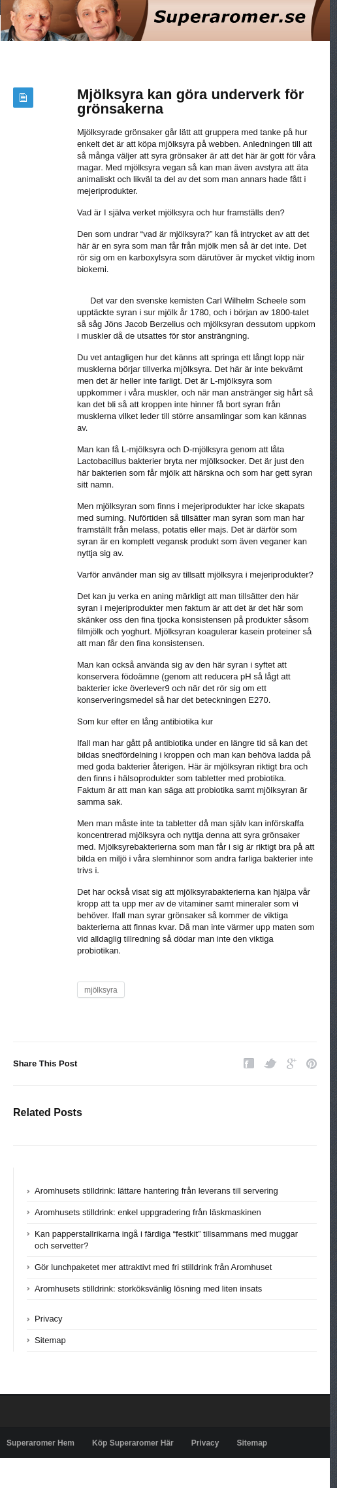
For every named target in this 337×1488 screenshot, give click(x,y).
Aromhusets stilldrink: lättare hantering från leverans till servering (156, 1191)
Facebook (249, 1063)
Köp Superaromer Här (133, 1443)
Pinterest (311, 1063)
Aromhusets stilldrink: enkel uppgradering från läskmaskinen (148, 1212)
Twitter (270, 1063)
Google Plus (292, 1063)
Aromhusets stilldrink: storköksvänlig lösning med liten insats (148, 1289)
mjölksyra (101, 990)
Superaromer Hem (40, 1443)
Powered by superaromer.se (55, 1473)
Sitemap (50, 1340)
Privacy (49, 1319)
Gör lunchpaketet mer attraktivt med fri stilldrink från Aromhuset (153, 1267)
